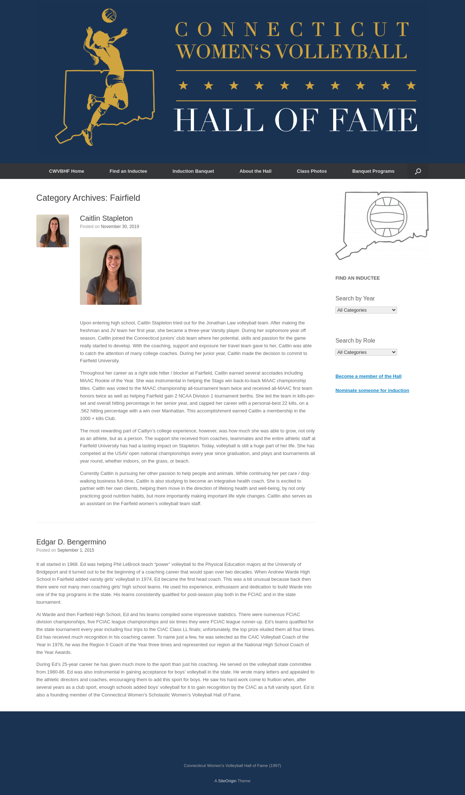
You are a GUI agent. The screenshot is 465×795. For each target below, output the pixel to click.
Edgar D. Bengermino (71, 542)
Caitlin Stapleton (106, 218)
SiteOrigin (227, 781)
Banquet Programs (373, 171)
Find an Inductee (128, 171)
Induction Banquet (193, 171)
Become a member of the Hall (368, 376)
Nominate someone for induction (372, 390)
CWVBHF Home (66, 171)
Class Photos (312, 171)
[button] (418, 171)
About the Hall (255, 171)
